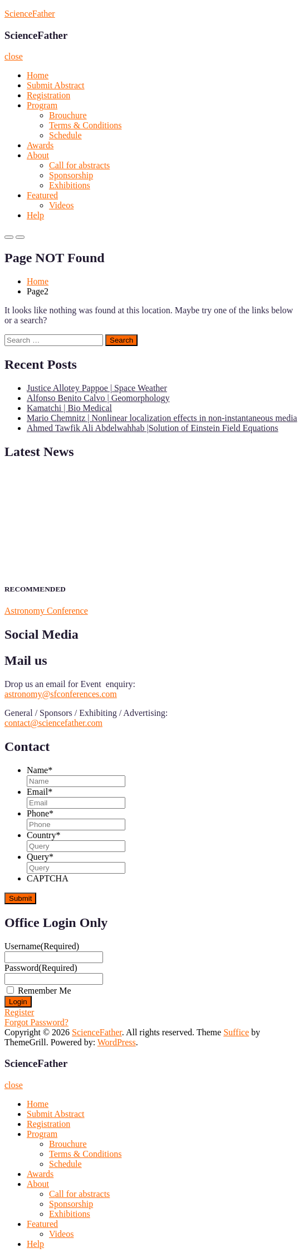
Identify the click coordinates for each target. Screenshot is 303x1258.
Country (43, 835)
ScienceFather (29, 13)
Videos (61, 205)
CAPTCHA (48, 878)
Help (35, 215)
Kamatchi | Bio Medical (69, 408)
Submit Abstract (56, 85)
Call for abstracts (79, 165)
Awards (40, 145)
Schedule (65, 135)
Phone (40, 813)
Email (39, 791)
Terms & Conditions (85, 125)
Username (41, 946)
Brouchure (68, 115)
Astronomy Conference (46, 610)
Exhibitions (69, 185)
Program (42, 105)
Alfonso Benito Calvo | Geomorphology (98, 398)
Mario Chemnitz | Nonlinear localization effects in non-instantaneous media (162, 418)
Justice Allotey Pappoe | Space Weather (97, 388)
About (38, 155)
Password (40, 968)
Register (19, 1012)
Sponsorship (71, 175)
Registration (48, 95)
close (13, 56)
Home (37, 75)
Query (40, 856)
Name (39, 770)
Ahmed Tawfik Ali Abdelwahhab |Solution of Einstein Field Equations (152, 428)
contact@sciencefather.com (53, 723)
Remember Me (44, 990)
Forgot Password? (36, 1022)
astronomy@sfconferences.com (60, 694)
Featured (42, 195)
